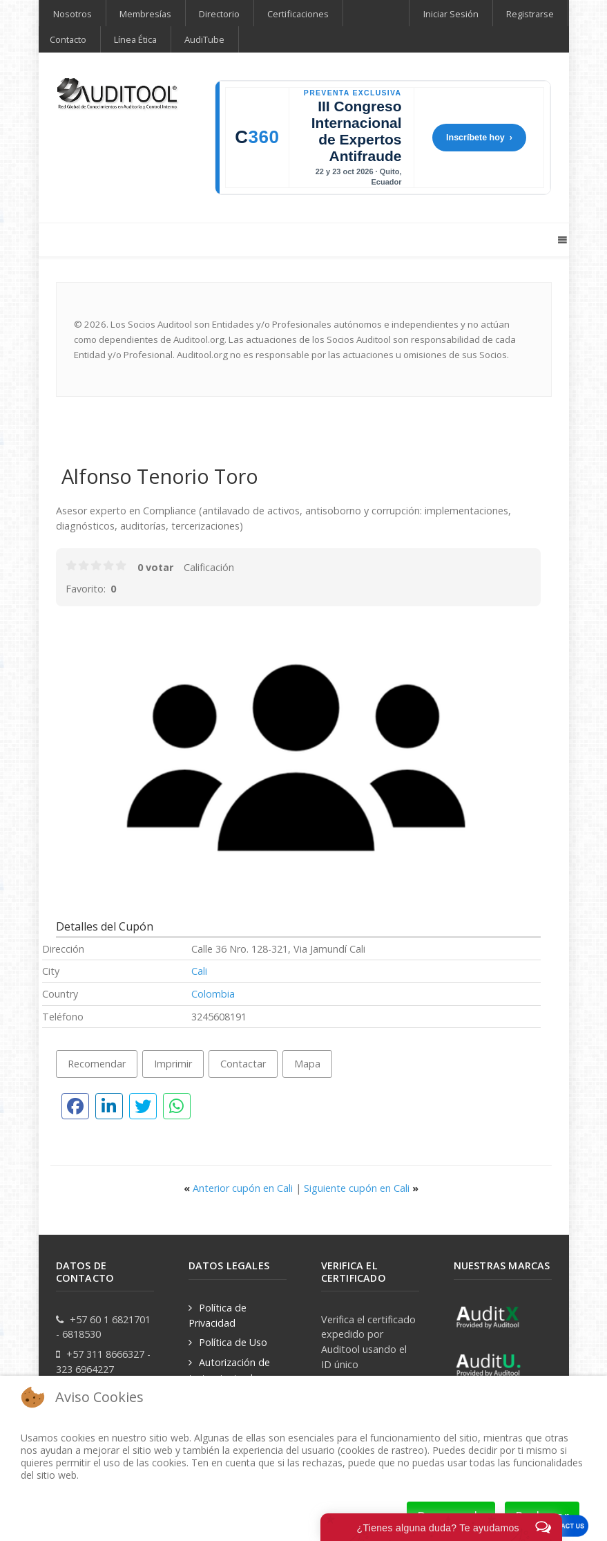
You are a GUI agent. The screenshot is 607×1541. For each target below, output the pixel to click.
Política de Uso (233, 1342)
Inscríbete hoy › (479, 137)
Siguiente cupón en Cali (361, 1188)
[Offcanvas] (561, 239)
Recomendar (97, 1063)
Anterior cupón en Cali (240, 1188)
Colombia (213, 993)
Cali (199, 971)
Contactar (243, 1063)
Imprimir (173, 1063)
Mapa (307, 1063)
